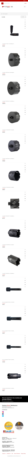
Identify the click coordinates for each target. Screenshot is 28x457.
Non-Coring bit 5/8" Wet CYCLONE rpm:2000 (8, 302)
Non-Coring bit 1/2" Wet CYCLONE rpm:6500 (8, 359)
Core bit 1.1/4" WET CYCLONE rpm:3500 (8, 43)
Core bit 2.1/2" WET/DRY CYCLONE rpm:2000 (8, 244)
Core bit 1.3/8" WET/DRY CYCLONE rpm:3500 (8, 388)
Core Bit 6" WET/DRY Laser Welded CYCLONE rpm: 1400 (8, 72)
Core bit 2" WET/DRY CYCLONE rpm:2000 (8, 273)
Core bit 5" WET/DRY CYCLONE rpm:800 (8, 101)
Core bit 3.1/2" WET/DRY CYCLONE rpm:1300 (8, 187)
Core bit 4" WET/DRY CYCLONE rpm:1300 (8, 158)
